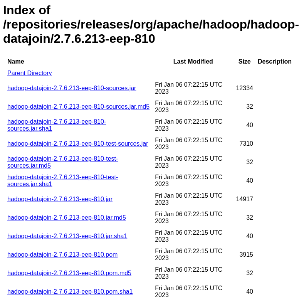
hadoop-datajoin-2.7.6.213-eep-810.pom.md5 (69, 273)
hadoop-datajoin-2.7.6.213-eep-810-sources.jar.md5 (78, 106)
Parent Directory (29, 73)
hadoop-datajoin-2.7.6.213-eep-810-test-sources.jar (77, 143)
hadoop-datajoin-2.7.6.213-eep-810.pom (62, 254)
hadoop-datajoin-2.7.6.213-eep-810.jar (60, 199)
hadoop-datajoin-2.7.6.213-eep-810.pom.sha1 (70, 291)
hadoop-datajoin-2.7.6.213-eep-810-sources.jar (71, 88)
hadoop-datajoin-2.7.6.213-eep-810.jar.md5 (66, 217)
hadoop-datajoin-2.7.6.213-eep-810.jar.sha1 (67, 236)
